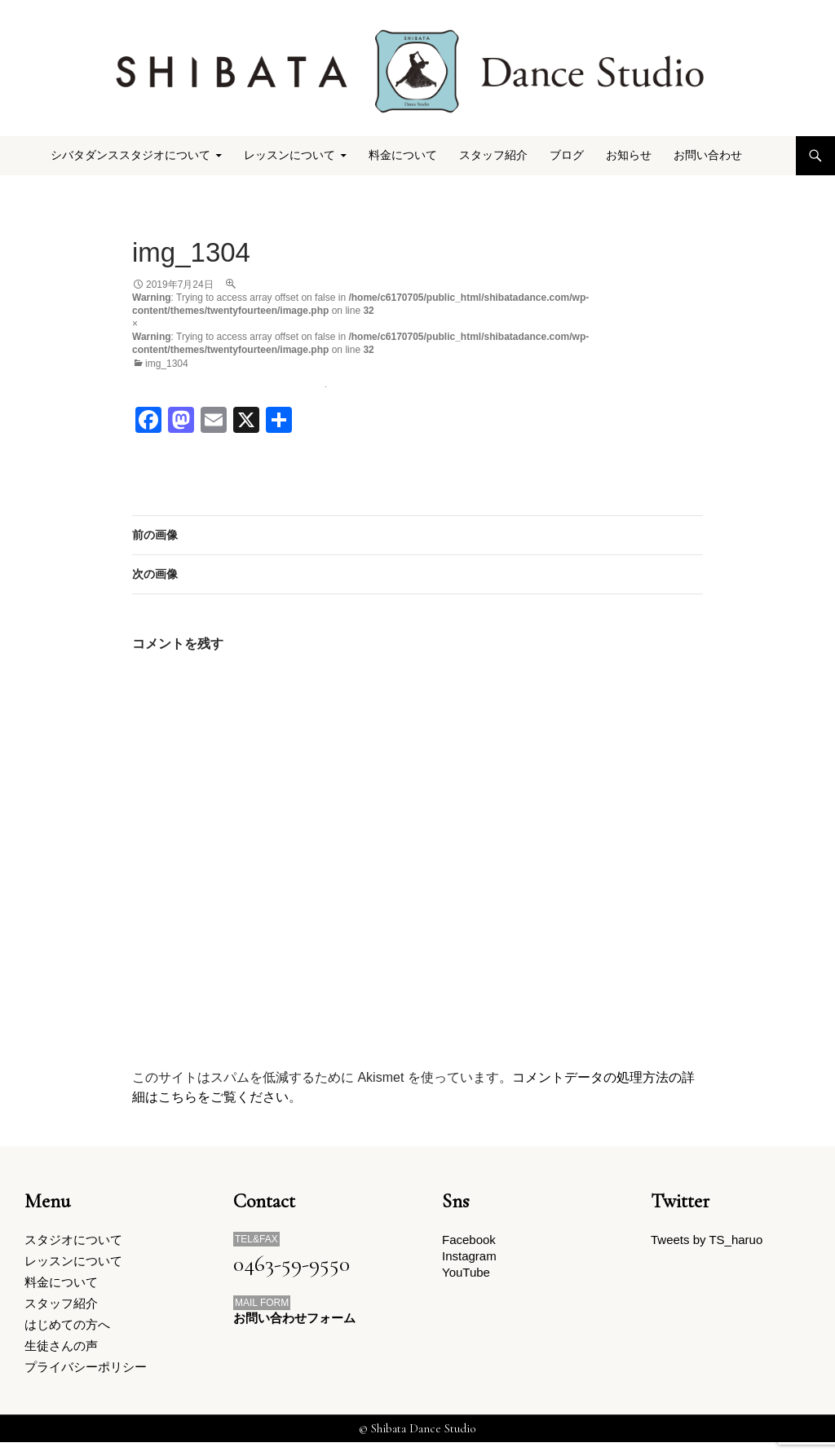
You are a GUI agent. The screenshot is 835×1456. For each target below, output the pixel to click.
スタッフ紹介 (493, 155)
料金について (403, 155)
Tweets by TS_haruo (706, 1240)
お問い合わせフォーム (294, 1319)
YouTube (466, 1277)
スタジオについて (73, 1240)
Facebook (469, 1240)
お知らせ (629, 155)
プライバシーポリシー (85, 1380)
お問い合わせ (708, 155)
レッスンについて (289, 155)
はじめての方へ (67, 1333)
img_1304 (166, 363)
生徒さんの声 (61, 1357)
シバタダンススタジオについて (130, 155)
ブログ (567, 155)
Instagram (469, 1259)
